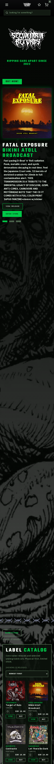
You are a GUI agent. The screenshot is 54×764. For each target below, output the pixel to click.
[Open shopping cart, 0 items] (46, 4)
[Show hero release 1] (4, 221)
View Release (12, 206)
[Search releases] (7, 12)
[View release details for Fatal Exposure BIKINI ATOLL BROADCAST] (27, 113)
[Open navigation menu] (7, 5)
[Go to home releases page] (27, 4)
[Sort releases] (27, 674)
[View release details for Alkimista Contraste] (15, 734)
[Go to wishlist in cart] (39, 5)
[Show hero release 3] (18, 221)
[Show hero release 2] (11, 221)
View (10, 716)
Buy (20, 716)
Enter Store (12, 214)
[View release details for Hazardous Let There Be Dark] (38, 734)
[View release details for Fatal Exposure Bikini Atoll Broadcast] (38, 690)
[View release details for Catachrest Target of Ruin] (15, 690)
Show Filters (12, 633)
